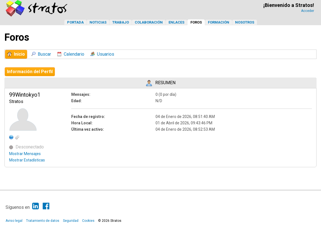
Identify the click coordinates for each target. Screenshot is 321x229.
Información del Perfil (30, 71)
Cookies (88, 221)
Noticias (98, 22)
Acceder (307, 11)
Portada (75, 22)
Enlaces (176, 22)
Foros (196, 22)
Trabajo (120, 22)
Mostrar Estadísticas (27, 160)
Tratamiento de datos (42, 221)
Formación (218, 22)
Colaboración (149, 22)
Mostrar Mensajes (25, 153)
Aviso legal (14, 221)
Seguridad (70, 221)
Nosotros (244, 22)
